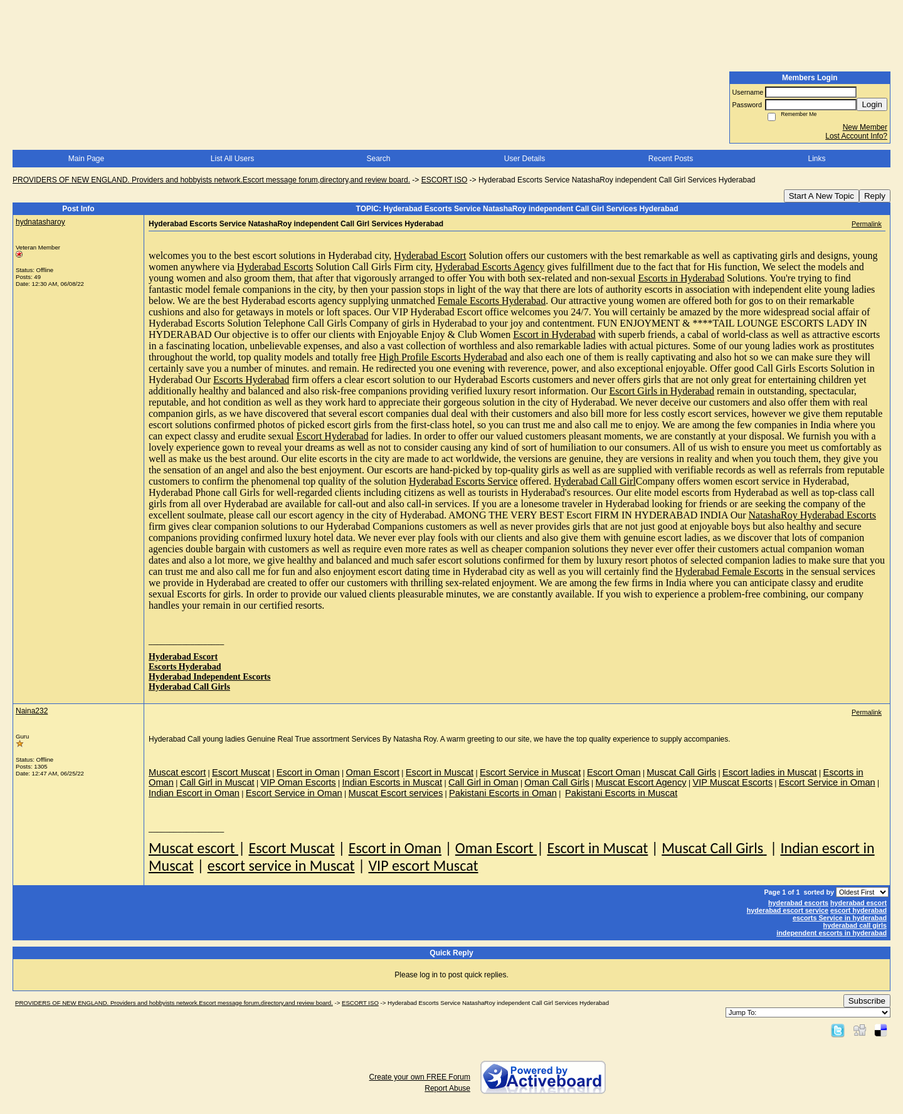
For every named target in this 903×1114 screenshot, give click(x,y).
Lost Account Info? (856, 136)
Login (872, 104)
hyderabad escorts (798, 902)
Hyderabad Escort (430, 255)
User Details (524, 158)
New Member (865, 127)
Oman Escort (496, 848)
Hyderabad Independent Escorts (209, 676)
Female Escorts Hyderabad (492, 300)
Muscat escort (193, 848)
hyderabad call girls (855, 925)
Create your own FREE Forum (419, 1077)
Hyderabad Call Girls (189, 686)
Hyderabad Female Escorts (729, 571)
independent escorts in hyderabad (831, 933)
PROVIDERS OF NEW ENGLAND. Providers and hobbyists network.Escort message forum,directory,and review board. (211, 180)
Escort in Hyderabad (554, 334)
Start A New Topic (821, 196)
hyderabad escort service (787, 910)
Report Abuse (447, 1088)
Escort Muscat (291, 848)
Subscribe (866, 1001)
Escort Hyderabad (332, 436)
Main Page (86, 158)
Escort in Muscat (597, 848)
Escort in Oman (395, 848)
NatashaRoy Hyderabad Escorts (813, 515)
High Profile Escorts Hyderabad (443, 357)
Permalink (867, 224)
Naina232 (32, 711)
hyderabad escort (858, 902)
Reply (874, 196)
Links (816, 158)
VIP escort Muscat (423, 865)
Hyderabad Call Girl (595, 481)
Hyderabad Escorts (275, 266)
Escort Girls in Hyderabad (661, 391)
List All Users (232, 158)
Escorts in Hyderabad (681, 278)
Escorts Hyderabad (251, 379)
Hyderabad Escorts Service (463, 481)
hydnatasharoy (40, 222)
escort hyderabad (858, 910)
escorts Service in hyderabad (840, 918)
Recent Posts (670, 158)
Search (378, 158)
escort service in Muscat (281, 865)
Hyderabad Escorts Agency (489, 266)
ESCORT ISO (444, 180)
